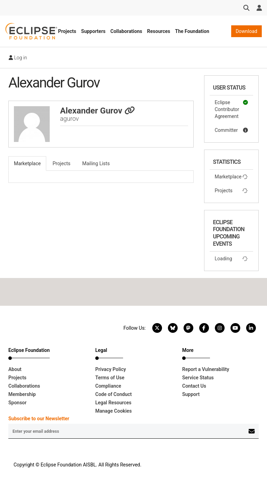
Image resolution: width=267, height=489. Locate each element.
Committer (231, 130)
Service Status (198, 377)
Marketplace (231, 176)
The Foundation (192, 31)
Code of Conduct (113, 394)
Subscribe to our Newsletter (38, 418)
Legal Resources (113, 402)
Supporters (93, 31)
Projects (67, 31)
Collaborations (126, 31)
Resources (158, 31)
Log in (18, 57)
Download (246, 31)
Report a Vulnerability (205, 369)
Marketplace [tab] (27, 163)
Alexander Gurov (97, 111)
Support (191, 394)
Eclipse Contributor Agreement (231, 109)
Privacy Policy (110, 369)
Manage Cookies (113, 411)
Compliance (108, 386)
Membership (22, 394)
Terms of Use (109, 377)
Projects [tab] (61, 163)
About (15, 369)
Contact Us (194, 386)
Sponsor (17, 402)
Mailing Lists (96, 163)
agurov (69, 118)
